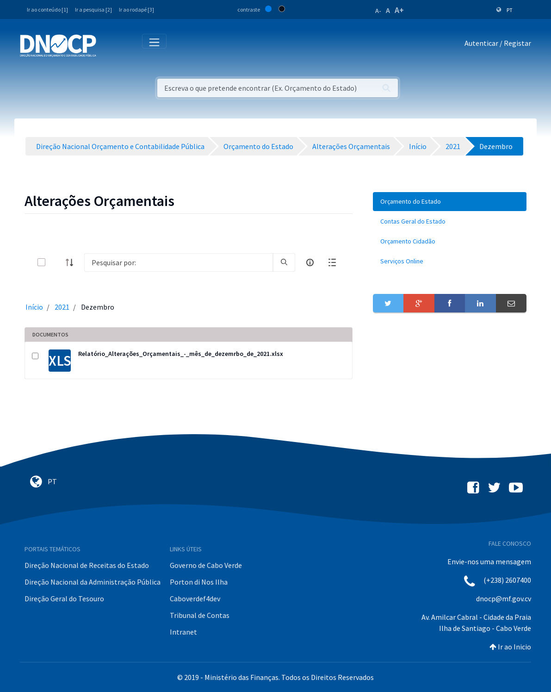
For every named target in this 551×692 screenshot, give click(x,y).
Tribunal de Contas (199, 615)
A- (378, 10)
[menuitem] (449, 201)
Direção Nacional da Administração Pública (93, 581)
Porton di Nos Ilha (199, 581)
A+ (399, 10)
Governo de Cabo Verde (206, 565)
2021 (62, 307)
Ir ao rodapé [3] (136, 9)
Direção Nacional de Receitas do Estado (87, 565)
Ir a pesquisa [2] (93, 9)
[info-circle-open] (310, 262)
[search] (284, 262)
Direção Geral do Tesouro (64, 598)
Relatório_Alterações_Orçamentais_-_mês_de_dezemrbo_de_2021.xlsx (180, 353)
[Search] (178, 262)
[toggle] (56, 262)
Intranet (183, 631)
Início (34, 307)
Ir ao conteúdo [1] (47, 9)
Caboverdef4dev (195, 598)
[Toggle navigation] (108, 45)
